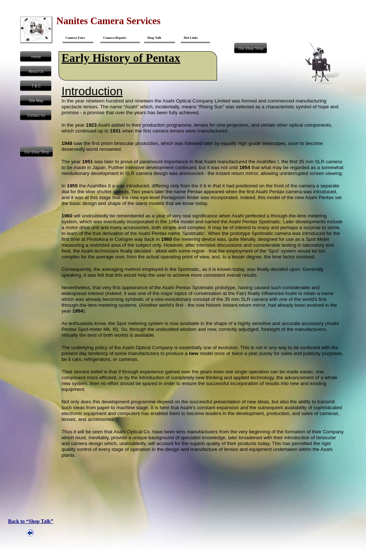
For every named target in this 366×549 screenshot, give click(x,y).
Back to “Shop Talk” (30, 521)
